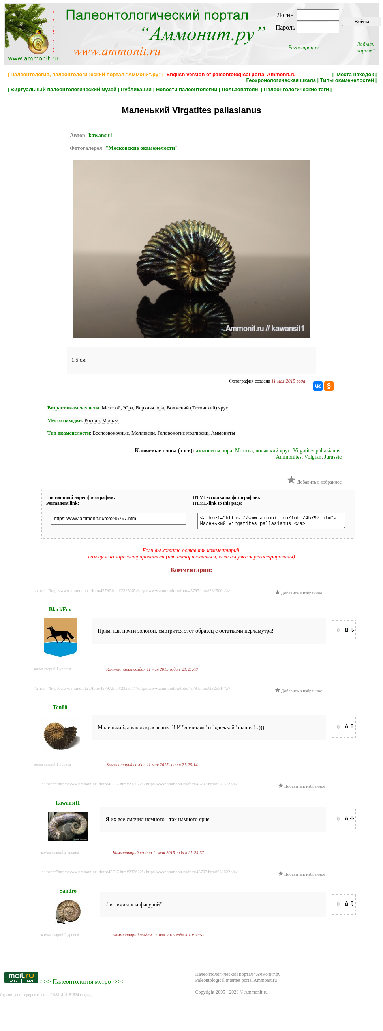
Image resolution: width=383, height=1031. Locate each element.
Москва (110, 420)
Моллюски (143, 433)
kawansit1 (100, 135)
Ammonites (289, 457)
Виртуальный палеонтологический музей (63, 89)
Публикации (136, 89)
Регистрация (303, 47)
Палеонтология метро (82, 984)
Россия (92, 420)
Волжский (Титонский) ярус (197, 408)
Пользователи (240, 89)
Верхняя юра (150, 408)
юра (227, 451)
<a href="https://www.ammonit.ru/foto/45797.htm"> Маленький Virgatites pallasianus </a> (278, 522)
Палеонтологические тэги (296, 89)
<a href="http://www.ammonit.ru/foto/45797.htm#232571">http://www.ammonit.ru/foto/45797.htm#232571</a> (131, 690)
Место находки (64, 420)
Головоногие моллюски (183, 433)
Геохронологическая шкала (280, 80)
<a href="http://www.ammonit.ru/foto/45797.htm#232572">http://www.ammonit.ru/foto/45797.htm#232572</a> (139, 786)
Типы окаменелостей (347, 80)
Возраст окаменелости (73, 408)
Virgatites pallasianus (316, 451)
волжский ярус (272, 451)
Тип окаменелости (68, 433)
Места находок (355, 74)
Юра (128, 408)
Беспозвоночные (111, 433)
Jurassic (333, 457)
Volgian (312, 457)
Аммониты (223, 433)
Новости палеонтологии (187, 89)
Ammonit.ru (256, 994)
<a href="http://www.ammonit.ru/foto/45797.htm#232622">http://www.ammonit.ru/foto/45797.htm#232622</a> (139, 874)
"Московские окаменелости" (141, 148)
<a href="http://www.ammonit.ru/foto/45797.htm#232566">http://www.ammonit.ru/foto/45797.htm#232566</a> (131, 592)
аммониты (208, 451)
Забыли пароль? (366, 47)
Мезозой (111, 408)
